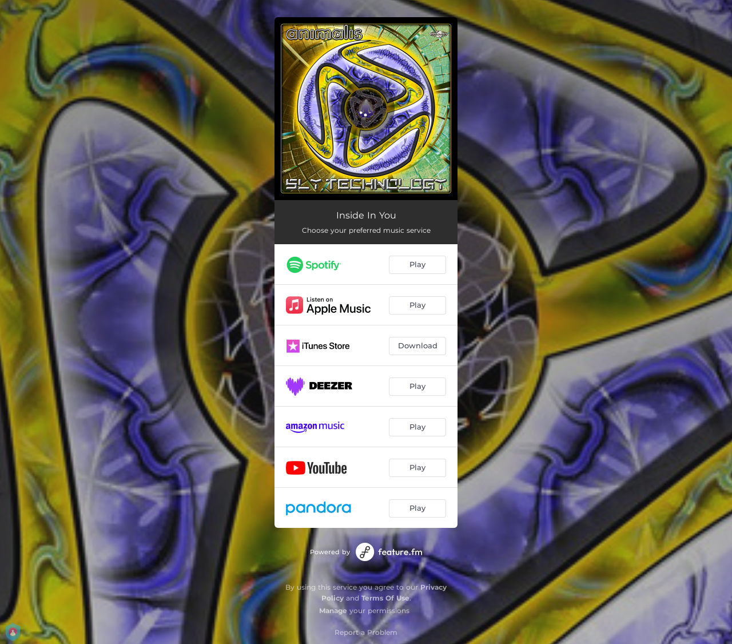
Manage (333, 610)
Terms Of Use (385, 598)
